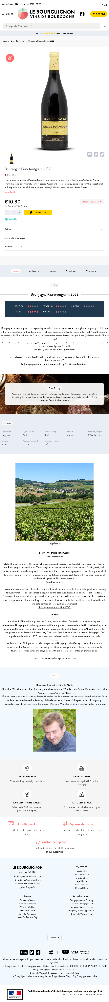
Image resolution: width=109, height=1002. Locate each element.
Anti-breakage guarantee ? (54, 237)
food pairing (34, 271)
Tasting (16, 271)
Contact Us (54, 937)
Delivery (54, 229)
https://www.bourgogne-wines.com (59, 658)
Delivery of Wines (27, 900)
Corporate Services (27, 903)
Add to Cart (37, 212)
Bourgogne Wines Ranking (81, 900)
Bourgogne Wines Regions (81, 907)
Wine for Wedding (27, 907)
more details (10, 191)
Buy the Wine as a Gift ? (54, 246)
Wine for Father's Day (27, 917)
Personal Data (81, 888)
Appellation (71, 271)
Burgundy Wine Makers (81, 914)
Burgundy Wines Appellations (81, 910)
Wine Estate (91, 271)
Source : (37, 658)
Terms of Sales (81, 884)
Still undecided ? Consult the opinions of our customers (54, 850)
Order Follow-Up (81, 874)
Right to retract (81, 878)
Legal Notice (81, 881)
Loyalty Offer (81, 871)
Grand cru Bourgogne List (81, 903)
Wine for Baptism (27, 910)
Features (52, 271)
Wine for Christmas (27, 914)
